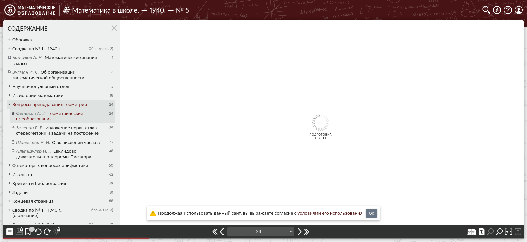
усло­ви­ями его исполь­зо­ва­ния (330, 213)
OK (371, 213)
